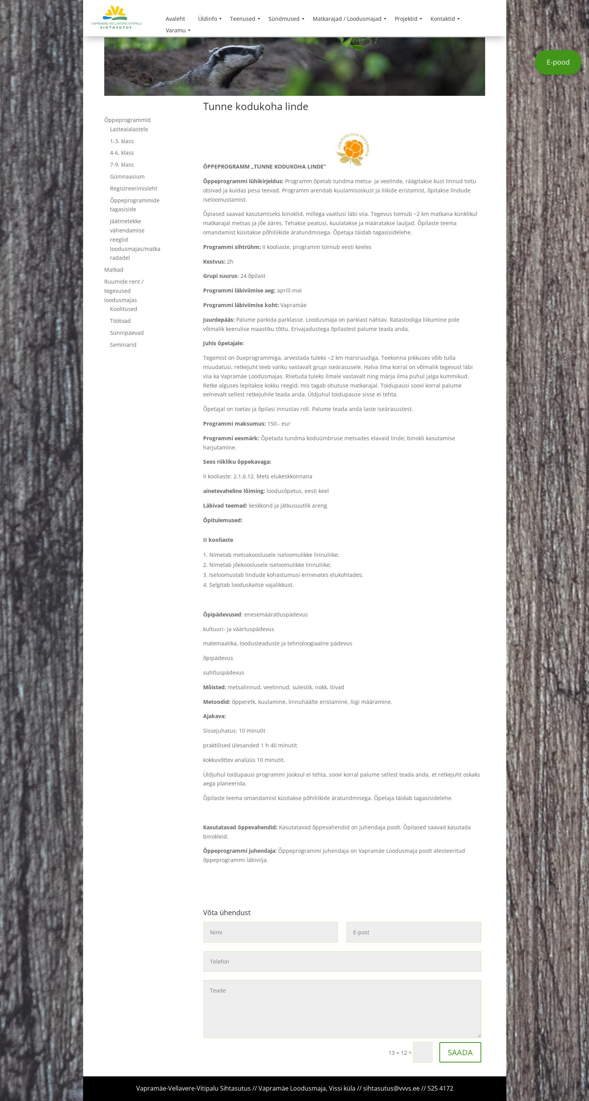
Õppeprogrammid (127, 120)
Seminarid (123, 344)
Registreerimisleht (133, 188)
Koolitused (123, 308)
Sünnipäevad (127, 332)
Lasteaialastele (129, 129)
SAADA (460, 1052)
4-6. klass (122, 152)
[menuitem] (175, 19)
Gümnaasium (127, 176)
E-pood (558, 62)
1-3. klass (122, 141)
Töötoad (120, 320)
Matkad (113, 269)
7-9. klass (122, 164)
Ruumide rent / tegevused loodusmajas (123, 291)
